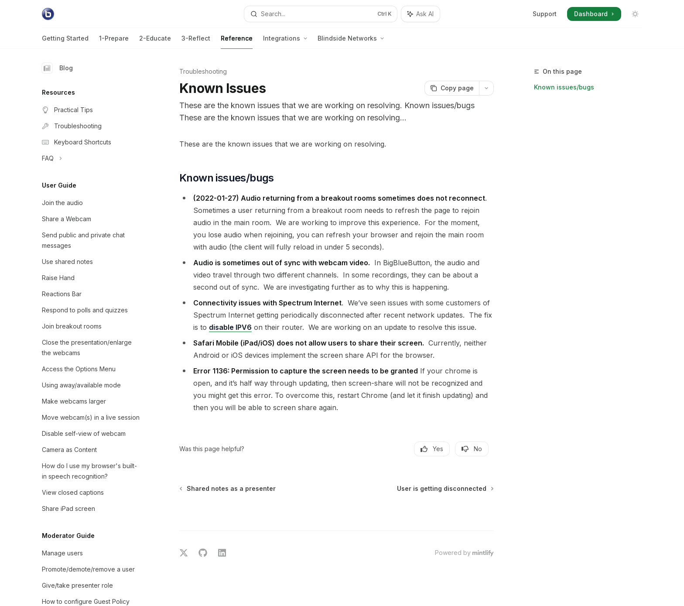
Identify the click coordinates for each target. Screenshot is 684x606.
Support (545, 13)
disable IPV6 (230, 327)
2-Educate (155, 41)
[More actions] (486, 88)
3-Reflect (195, 41)
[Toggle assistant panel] (420, 14)
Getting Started (65, 41)
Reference (237, 41)
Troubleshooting (203, 71)
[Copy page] (451, 88)
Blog (57, 68)
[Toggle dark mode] (635, 14)
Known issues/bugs (564, 87)
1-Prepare (114, 41)
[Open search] (320, 14)
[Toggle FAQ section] (91, 158)
